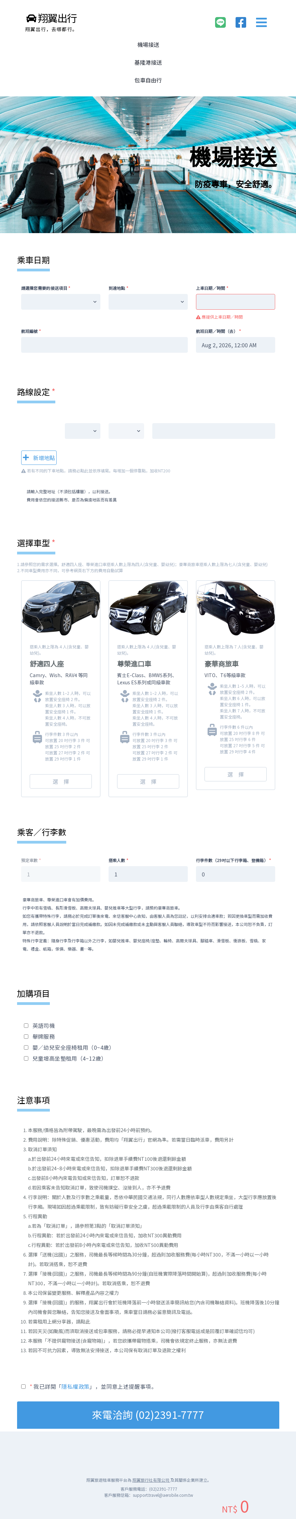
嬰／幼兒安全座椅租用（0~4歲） (73, 1047)
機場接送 (148, 44)
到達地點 (119, 288)
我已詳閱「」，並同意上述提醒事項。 (93, 1386)
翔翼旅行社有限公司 (151, 1480)
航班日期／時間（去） (218, 331)
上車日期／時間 (212, 288)
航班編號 (31, 331)
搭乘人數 (119, 860)
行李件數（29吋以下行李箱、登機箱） (233, 860)
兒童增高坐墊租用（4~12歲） (69, 1058)
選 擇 (61, 781)
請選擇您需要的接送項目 (46, 288)
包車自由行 (148, 80)
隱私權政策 (75, 1386)
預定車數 (31, 860)
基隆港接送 (148, 62)
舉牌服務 (43, 1036)
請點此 (83, 1321)
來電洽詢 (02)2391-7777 (148, 1414)
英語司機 (43, 1025)
